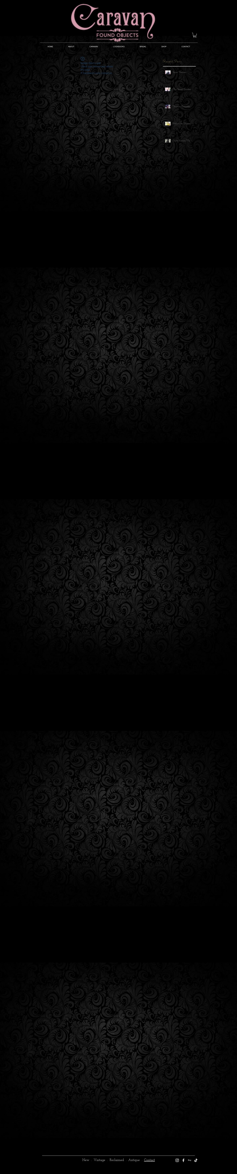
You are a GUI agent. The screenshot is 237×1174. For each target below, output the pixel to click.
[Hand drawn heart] (30, 1156)
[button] (195, 35)
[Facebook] (183, 1160)
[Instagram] (177, 1160)
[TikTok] (196, 1160)
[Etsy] (190, 1160)
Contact (149, 1160)
